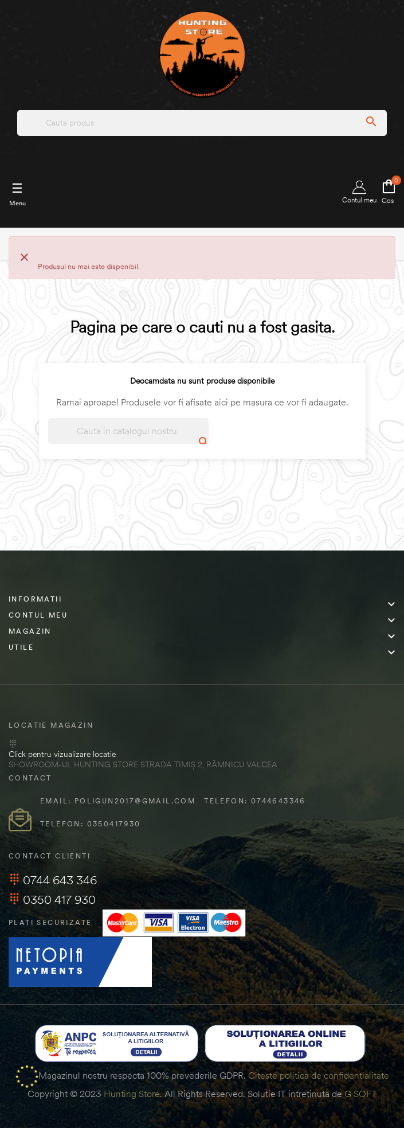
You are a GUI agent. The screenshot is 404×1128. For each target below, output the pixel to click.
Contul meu (359, 192)
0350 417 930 (52, 899)
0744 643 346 (53, 880)
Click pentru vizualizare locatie (62, 754)
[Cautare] (128, 431)
